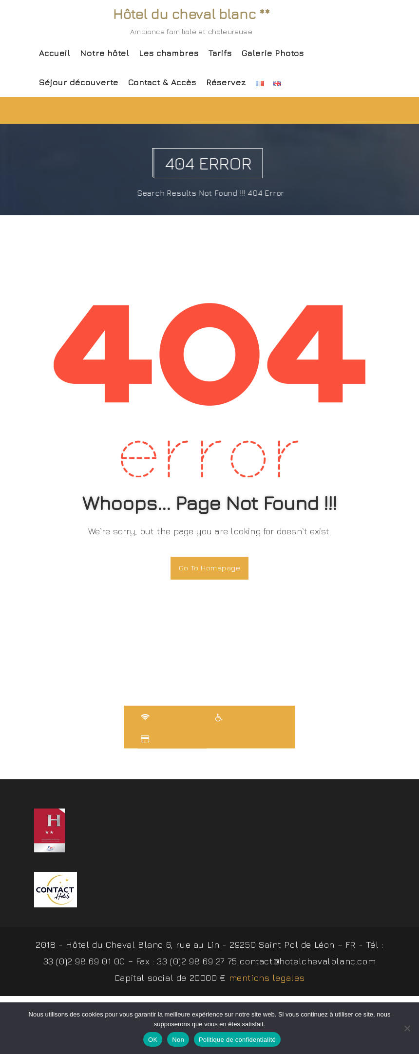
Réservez (226, 82)
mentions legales (267, 979)
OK (152, 1039)
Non (178, 1039)
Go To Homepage (209, 568)
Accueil (54, 53)
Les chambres (169, 53)
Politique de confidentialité (237, 1039)
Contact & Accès (162, 82)
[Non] (407, 1028)
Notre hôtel (104, 53)
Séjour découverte (78, 82)
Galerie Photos (273, 53)
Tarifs (220, 53)
